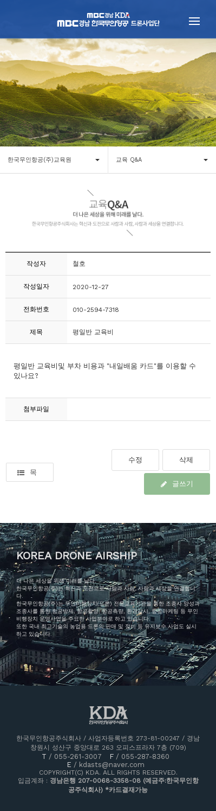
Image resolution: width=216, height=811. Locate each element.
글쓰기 (177, 484)
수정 (135, 460)
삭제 (186, 460)
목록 (27, 475)
